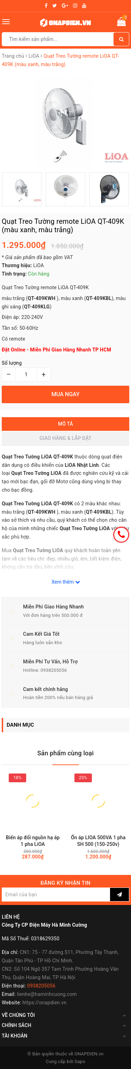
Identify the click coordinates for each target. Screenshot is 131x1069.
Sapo (79, 1061)
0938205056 (54, 670)
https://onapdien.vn (44, 1002)
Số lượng (12, 363)
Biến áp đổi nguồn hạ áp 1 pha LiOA (33, 841)
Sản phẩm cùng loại (65, 753)
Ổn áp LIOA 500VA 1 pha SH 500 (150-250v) (98, 841)
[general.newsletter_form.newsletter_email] (56, 894)
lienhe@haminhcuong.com (47, 994)
